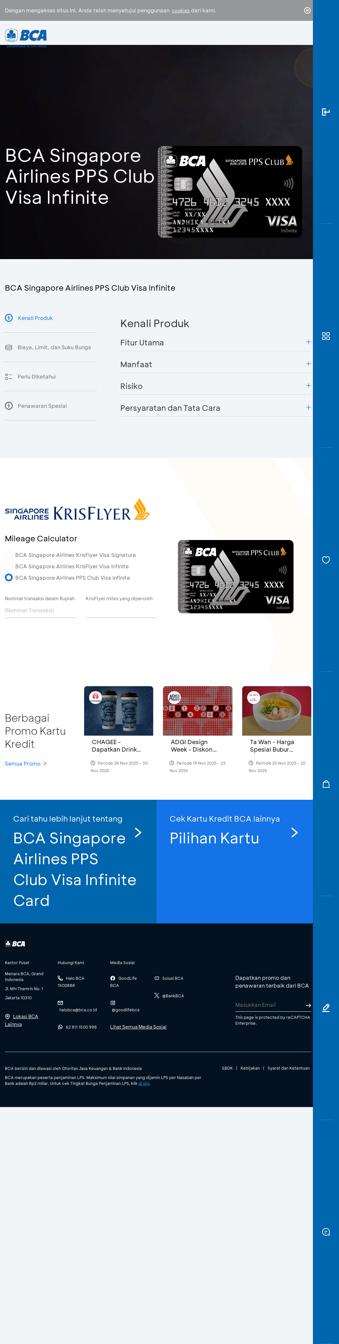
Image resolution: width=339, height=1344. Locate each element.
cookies (181, 10)
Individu (123, 40)
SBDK (227, 1068)
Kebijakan (250, 1068)
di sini (144, 1083)
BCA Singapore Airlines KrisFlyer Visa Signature (75, 554)
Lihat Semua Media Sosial (138, 1027)
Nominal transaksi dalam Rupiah (40, 598)
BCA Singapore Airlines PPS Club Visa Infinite (72, 577)
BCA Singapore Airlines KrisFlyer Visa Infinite (72, 566)
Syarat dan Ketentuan (289, 1068)
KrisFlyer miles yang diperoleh (119, 598)
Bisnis (155, 42)
